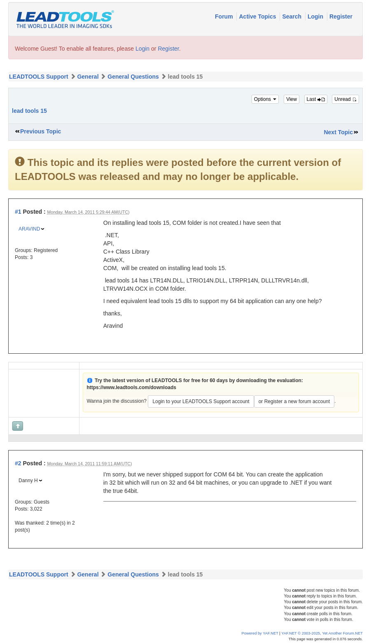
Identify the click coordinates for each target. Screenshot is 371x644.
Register (340, 16)
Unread (345, 99)
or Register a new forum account (294, 401)
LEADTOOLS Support (38, 76)
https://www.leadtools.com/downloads (131, 387)
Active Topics (258, 16)
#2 (18, 463)
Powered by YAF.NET (260, 633)
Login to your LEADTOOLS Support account (200, 401)
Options (265, 99)
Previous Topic (40, 131)
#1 (18, 211)
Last (316, 99)
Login (316, 16)
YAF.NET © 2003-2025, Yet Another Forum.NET (322, 633)
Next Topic (338, 132)
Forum (224, 16)
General (87, 76)
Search (292, 16)
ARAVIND (29, 229)
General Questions (133, 76)
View (291, 99)
